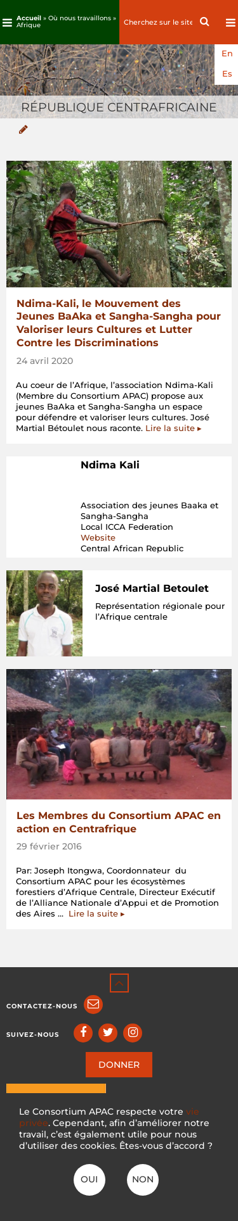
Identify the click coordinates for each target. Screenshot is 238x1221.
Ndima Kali (110, 465)
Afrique (29, 25)
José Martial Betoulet (152, 588)
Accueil (29, 18)
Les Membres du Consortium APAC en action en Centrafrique (119, 822)
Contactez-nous (41, 1006)
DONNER (119, 1064)
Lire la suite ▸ (173, 428)
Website (98, 537)
